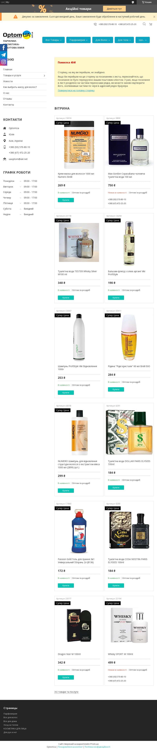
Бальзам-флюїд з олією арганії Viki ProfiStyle (126, 273)
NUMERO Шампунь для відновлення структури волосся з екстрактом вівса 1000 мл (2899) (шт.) (79, 464)
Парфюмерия (77, 39)
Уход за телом (11, 724)
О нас (6, 92)
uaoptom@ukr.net (18, 159)
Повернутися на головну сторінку (76, 90)
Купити (65, 200)
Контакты (8, 104)
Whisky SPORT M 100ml (120, 654)
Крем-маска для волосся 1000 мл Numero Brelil (76, 175)
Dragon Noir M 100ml (69, 654)
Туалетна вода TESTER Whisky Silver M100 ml (77, 273)
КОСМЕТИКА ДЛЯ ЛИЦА (15, 728)
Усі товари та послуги (66, 691)
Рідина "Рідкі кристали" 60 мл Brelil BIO (129, 366)
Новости (8, 81)
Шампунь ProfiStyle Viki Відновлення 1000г (77, 368)
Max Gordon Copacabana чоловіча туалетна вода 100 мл (126, 175)
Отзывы (7, 98)
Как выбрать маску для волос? (20, 87)
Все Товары (52, 39)
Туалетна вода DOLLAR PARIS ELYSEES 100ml (129, 463)
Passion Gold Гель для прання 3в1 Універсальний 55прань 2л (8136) (76, 561)
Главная (7, 69)
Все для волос (10, 717)
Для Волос (101, 39)
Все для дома (10, 721)
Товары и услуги (12, 75)
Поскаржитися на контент (70, 747)
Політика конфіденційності (97, 747)
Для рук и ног (10, 732)
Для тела (123, 39)
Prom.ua (94, 743)
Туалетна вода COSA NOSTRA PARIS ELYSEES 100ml (127, 561)
